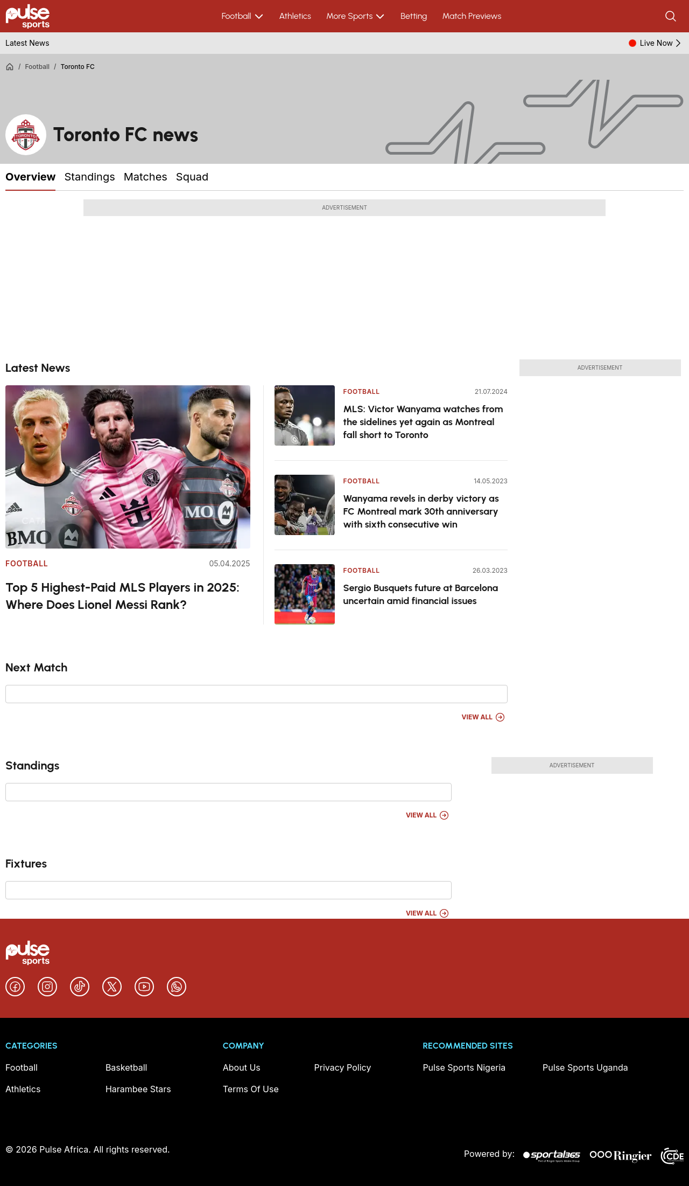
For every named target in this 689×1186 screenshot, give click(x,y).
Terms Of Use (251, 1089)
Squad (192, 176)
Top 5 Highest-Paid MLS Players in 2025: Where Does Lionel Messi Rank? (122, 595)
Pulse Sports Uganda (585, 1067)
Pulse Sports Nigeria (464, 1067)
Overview (30, 176)
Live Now (662, 43)
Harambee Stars (138, 1089)
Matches (145, 176)
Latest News (27, 42)
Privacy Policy (342, 1067)
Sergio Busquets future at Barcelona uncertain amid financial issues (420, 594)
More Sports (355, 16)
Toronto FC (78, 67)
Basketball (126, 1067)
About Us (242, 1067)
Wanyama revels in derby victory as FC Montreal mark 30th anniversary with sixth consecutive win (421, 511)
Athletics (295, 16)
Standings (89, 176)
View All (483, 717)
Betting (413, 16)
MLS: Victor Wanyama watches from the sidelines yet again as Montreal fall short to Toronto (423, 422)
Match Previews (471, 16)
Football (243, 16)
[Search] (672, 16)
